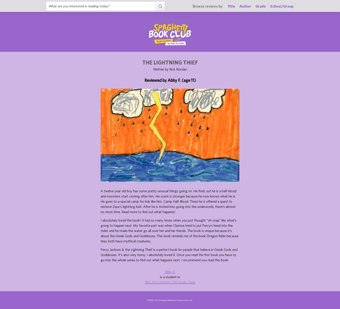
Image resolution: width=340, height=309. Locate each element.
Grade (260, 6)
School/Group (282, 6)
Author (245, 6)
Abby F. (170, 272)
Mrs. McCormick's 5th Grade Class (170, 282)
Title (231, 6)
